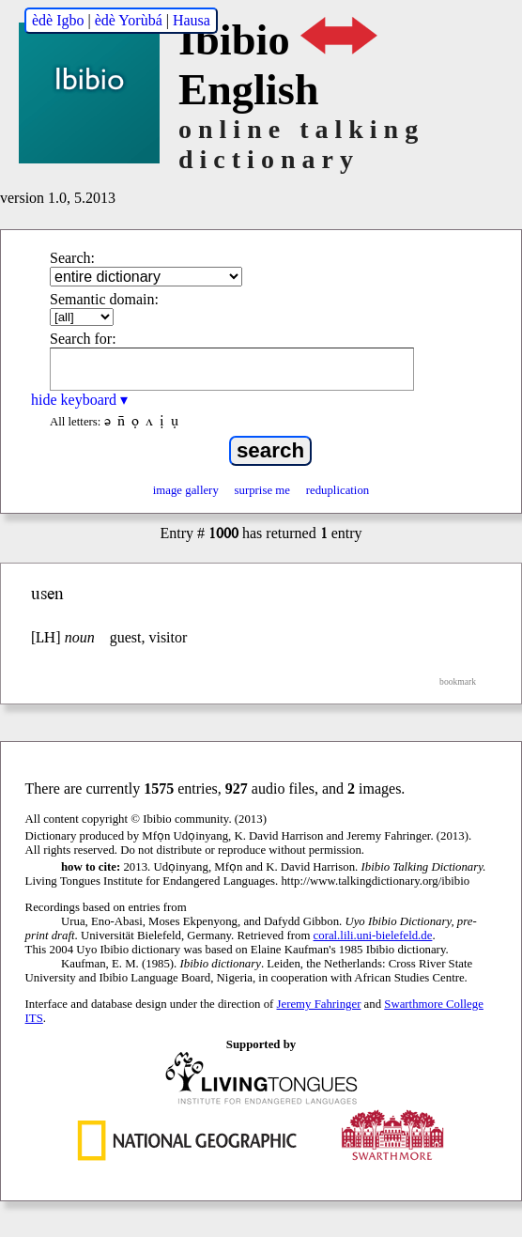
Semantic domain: (104, 299)
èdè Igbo (58, 20)
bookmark (457, 681)
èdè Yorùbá (128, 20)
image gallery (186, 490)
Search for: (83, 339)
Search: (72, 258)
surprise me (262, 490)
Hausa (191, 20)
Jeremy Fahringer (319, 1004)
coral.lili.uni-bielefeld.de (373, 935)
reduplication (338, 490)
